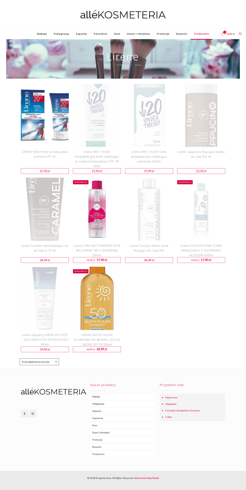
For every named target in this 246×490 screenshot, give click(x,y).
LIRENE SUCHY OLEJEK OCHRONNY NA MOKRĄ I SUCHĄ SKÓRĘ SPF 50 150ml (97, 339)
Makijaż (96, 396)
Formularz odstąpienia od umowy (182, 410)
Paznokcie (97, 418)
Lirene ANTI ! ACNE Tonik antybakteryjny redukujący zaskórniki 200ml (149, 156)
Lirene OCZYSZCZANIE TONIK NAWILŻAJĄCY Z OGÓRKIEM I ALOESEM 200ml (201, 250)
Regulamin (170, 403)
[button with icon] (24, 413)
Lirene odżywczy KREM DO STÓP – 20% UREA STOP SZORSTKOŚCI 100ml (45, 339)
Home (108, 64)
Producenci (123, 64)
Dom (94, 425)
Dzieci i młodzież (101, 432)
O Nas (168, 416)
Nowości (96, 446)
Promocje (97, 439)
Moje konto (171, 397)
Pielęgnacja (98, 403)
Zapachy (96, 410)
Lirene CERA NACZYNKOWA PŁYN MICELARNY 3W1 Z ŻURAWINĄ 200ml (97, 250)
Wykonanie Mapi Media (146, 477)
